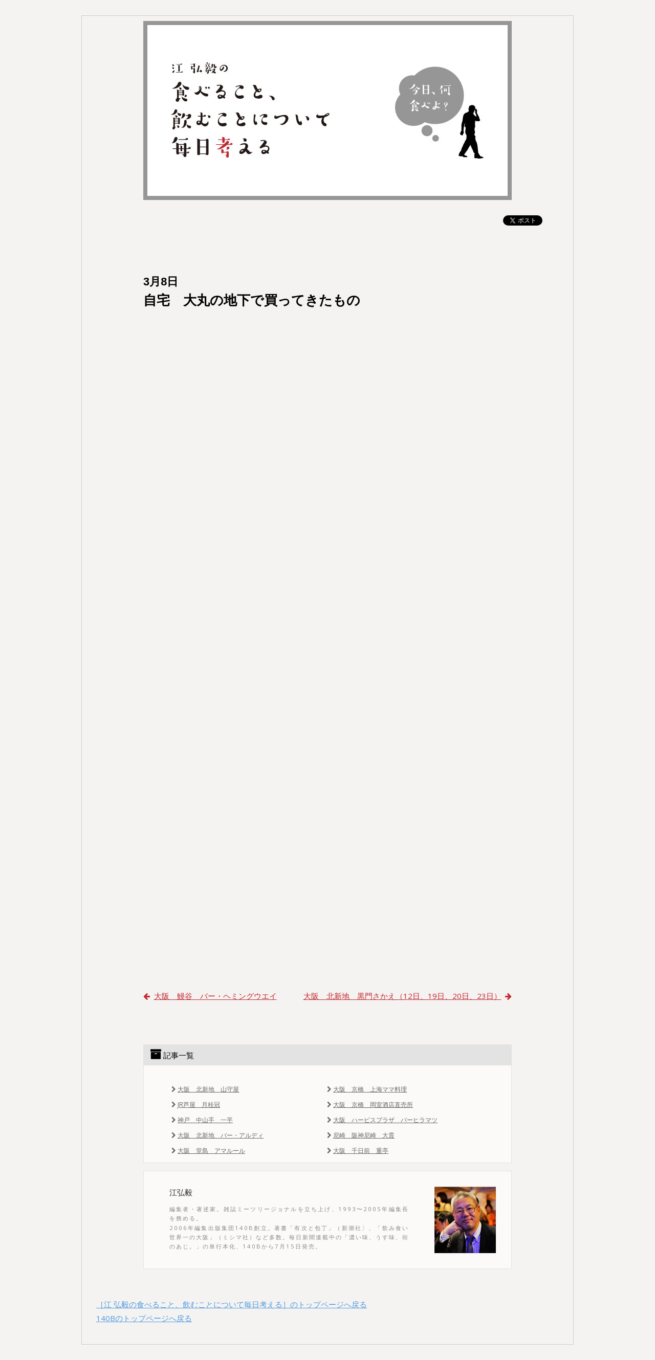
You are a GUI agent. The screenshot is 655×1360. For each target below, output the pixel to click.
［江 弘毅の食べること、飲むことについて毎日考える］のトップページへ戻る (231, 1304)
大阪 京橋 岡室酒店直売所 (369, 1104)
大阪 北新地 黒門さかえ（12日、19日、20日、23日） (407, 996)
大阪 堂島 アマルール (207, 1150)
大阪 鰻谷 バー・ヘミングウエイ (210, 996)
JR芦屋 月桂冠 (194, 1104)
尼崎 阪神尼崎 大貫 (360, 1135)
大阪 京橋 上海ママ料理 (366, 1089)
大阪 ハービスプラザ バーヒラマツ (381, 1120)
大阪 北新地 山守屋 (204, 1089)
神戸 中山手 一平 (201, 1120)
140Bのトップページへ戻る (144, 1318)
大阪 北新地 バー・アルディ (216, 1135)
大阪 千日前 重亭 (356, 1150)
